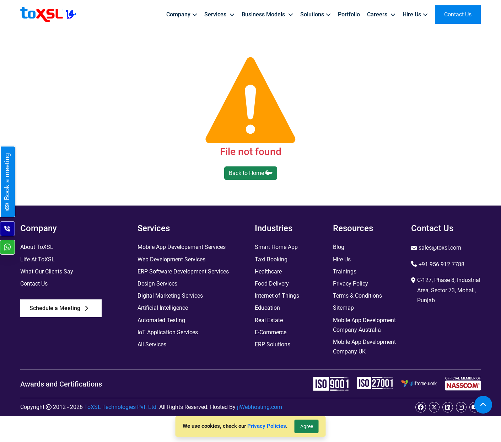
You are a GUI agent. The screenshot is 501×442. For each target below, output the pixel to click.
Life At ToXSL (37, 259)
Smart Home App (276, 247)
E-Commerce (270, 332)
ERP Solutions (272, 344)
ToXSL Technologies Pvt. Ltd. (121, 407)
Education (267, 307)
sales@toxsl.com (440, 247)
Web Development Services (171, 259)
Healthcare (268, 271)
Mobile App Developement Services (182, 247)
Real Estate (269, 320)
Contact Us (34, 283)
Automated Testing (161, 320)
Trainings (344, 271)
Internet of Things (277, 295)
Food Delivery (272, 283)
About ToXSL (36, 247)
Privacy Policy (350, 283)
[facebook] (420, 407)
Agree (306, 426)
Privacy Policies (266, 426)
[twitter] (434, 407)
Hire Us (342, 259)
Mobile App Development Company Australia (364, 325)
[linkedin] (447, 407)
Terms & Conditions (357, 295)
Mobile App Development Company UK (364, 347)
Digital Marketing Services (170, 295)
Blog (338, 247)
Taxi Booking (271, 259)
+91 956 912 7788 (441, 264)
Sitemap (343, 307)
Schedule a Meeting (58, 308)
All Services (152, 344)
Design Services (157, 283)
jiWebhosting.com (259, 407)
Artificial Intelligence (163, 307)
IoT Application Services (168, 332)
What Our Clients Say (46, 271)
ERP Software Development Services (183, 271)
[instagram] (461, 407)
